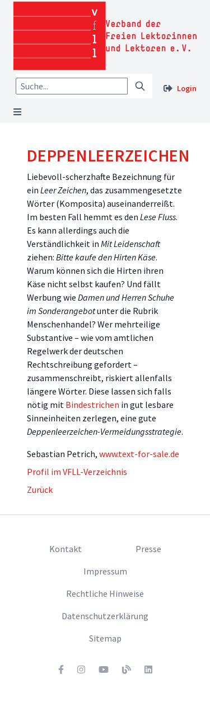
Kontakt (65, 548)
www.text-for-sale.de (139, 453)
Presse (148, 548)
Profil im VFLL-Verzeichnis (77, 471)
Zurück (40, 489)
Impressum (105, 571)
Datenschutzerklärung (105, 615)
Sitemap (105, 638)
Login (187, 88)
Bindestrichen (92, 404)
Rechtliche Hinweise (105, 593)
